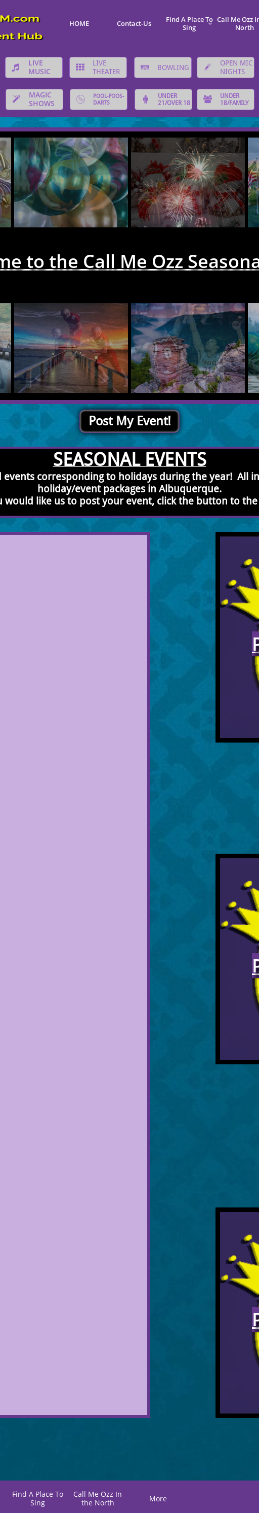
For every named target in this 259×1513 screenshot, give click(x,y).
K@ (249, 1493)
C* (219, 1494)
